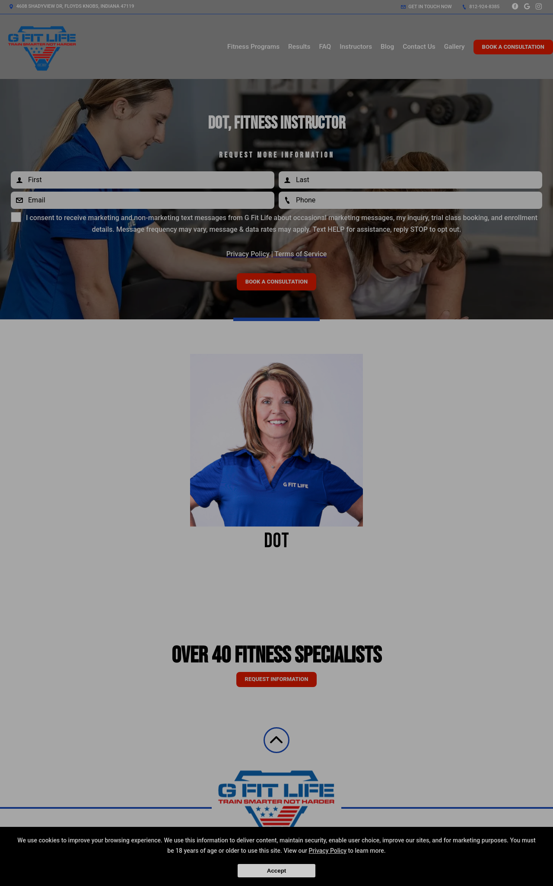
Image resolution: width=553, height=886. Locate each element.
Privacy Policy (328, 850)
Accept (276, 870)
